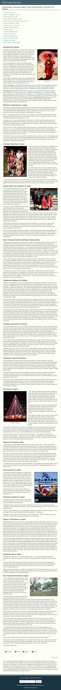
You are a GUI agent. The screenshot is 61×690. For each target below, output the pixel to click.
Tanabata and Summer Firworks (11, 25)
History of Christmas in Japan (10, 38)
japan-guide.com (31, 90)
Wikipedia (46, 90)
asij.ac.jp (24, 92)
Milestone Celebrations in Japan (11, 14)
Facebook (8, 651)
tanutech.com (40, 92)
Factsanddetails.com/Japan (51, 85)
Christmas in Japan (8, 29)
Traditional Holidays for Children (11, 23)
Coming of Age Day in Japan (10, 16)
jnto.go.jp (43, 95)
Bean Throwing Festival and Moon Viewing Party (15, 21)
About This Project (24, 677)
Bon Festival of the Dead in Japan (11, 42)
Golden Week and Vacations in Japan (12, 19)
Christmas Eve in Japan (9, 34)
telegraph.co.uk (23, 95)
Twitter (17, 651)
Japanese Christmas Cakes (10, 31)
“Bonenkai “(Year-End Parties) (10, 27)
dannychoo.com (10, 94)
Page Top (55, 657)
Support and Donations (35, 677)
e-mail (34, 651)
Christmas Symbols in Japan (10, 36)
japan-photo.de (29, 97)
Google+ (26, 651)
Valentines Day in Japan (9, 40)
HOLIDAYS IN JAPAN (8, 12)
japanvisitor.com (48, 94)
